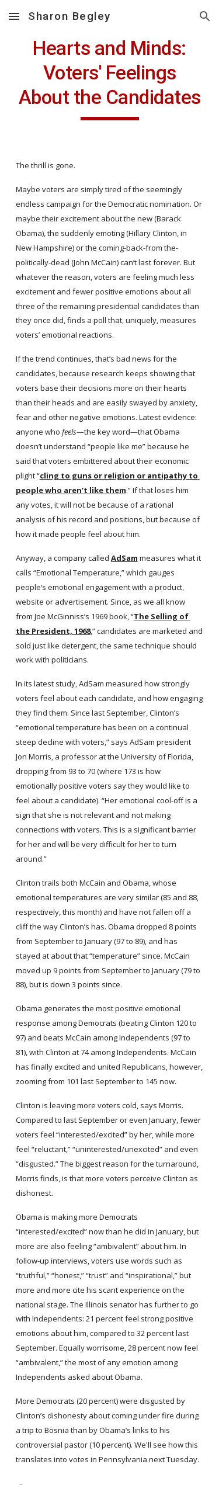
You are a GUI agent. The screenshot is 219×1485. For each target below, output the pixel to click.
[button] (14, 16)
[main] (109, 78)
